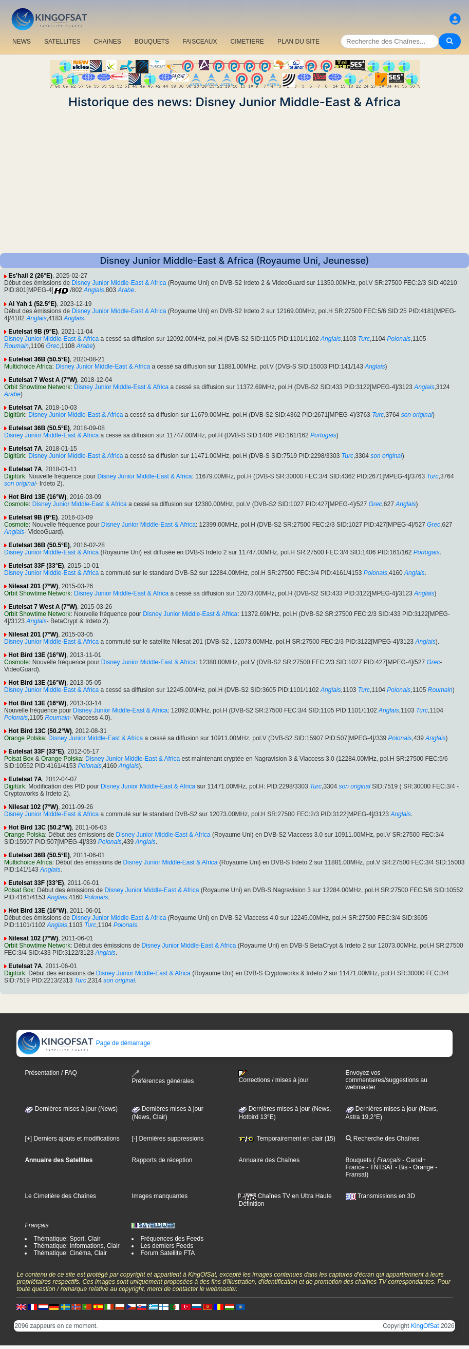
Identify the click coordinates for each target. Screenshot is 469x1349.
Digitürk (14, 414)
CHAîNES (107, 41)
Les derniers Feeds (166, 1245)
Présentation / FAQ (51, 1072)
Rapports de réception (162, 1160)
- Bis (400, 1167)
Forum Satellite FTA (167, 1253)
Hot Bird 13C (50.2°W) (39, 731)
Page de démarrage (83, 1043)
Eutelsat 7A (25, 407)
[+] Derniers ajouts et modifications (72, 1138)
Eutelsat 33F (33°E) (36, 565)
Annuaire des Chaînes (268, 1160)
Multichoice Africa (28, 366)
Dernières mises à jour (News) (71, 1108)
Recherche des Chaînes (383, 1138)
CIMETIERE (247, 41)
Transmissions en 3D (380, 1196)
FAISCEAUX (199, 41)
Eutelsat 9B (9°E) (33, 331)
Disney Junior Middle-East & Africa (118, 282)
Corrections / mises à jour (273, 1077)
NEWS (21, 41)
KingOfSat (425, 1325)
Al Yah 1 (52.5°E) (32, 303)
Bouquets (359, 1160)
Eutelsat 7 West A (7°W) (42, 379)
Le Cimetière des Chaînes (60, 1196)
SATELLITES (62, 41)
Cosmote (16, 504)
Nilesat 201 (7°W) (33, 586)
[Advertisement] (234, 181)
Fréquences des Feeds (171, 1238)
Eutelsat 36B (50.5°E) (39, 359)
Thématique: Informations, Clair (76, 1245)
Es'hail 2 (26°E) (30, 275)
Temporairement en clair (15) (286, 1138)
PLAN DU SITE (298, 41)
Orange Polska (24, 738)
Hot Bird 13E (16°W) (37, 496)
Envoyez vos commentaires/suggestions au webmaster (386, 1080)
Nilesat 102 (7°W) (33, 807)
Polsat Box (18, 758)
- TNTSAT (379, 1167)
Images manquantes (159, 1196)
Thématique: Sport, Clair (66, 1238)
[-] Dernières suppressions (167, 1138)
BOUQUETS (152, 41)
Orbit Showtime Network (37, 387)
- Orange (420, 1167)
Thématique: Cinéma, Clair (70, 1253)
